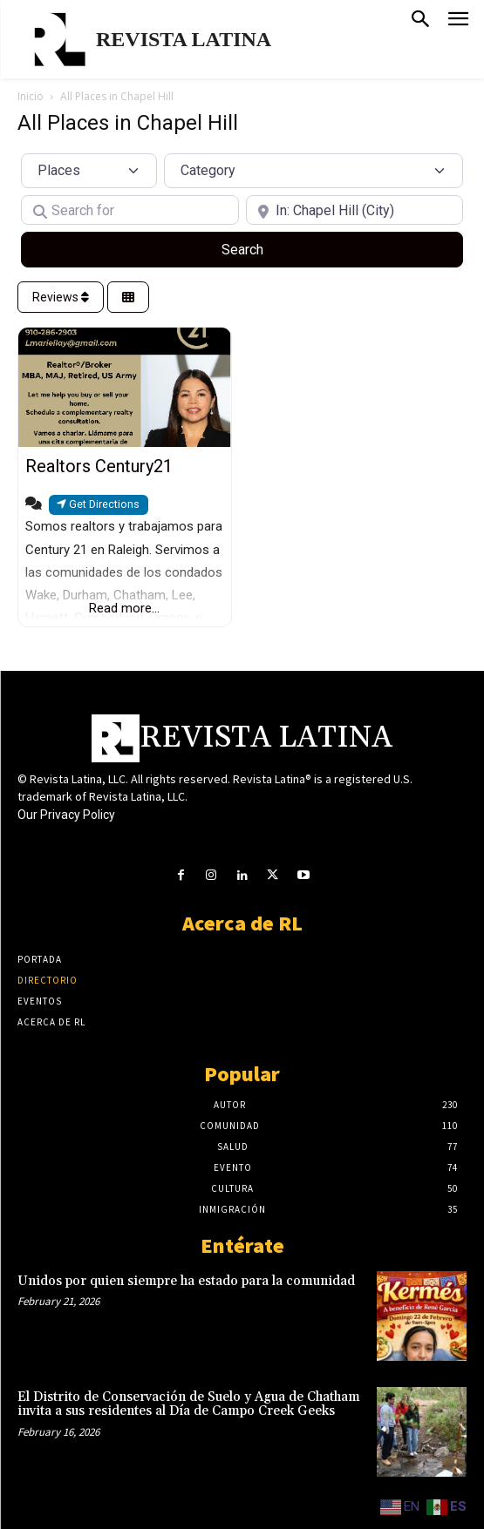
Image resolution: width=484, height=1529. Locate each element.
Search (263, 248)
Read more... (124, 608)
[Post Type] (89, 170)
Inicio (30, 96)
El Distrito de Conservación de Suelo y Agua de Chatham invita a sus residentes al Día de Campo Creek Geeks (188, 1404)
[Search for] (130, 210)
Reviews (60, 297)
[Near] (355, 210)
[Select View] (128, 297)
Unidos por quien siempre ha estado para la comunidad (186, 1281)
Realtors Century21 (99, 466)
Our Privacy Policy (66, 815)
